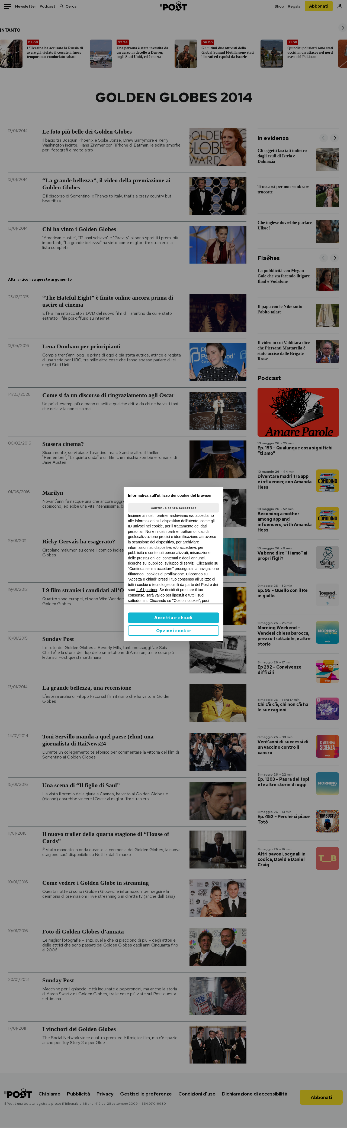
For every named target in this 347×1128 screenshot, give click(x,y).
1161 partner (147, 590)
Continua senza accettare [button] (173, 508)
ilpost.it (178, 595)
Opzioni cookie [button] (173, 631)
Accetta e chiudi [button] (173, 618)
